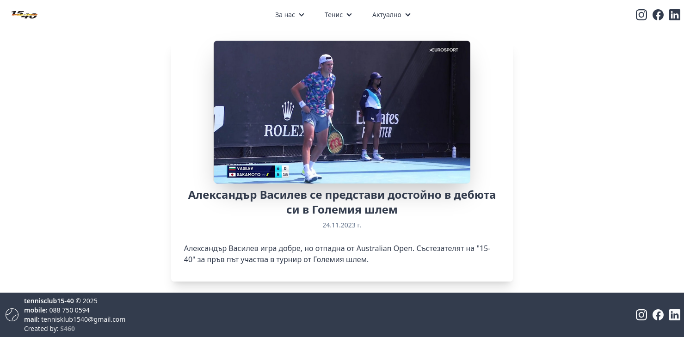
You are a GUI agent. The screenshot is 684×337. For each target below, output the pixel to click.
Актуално (386, 14)
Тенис (334, 14)
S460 (67, 328)
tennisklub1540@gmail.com (83, 319)
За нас (285, 14)
